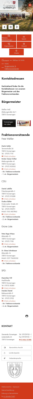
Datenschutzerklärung (8, 390)
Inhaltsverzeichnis (7, 387)
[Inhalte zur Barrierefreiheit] (30, 5)
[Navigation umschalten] (26, 5)
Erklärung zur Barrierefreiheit (10, 393)
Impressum (16, 387)
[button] (4, 27)
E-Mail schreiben (9, 156)
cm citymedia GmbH (9, 396)
